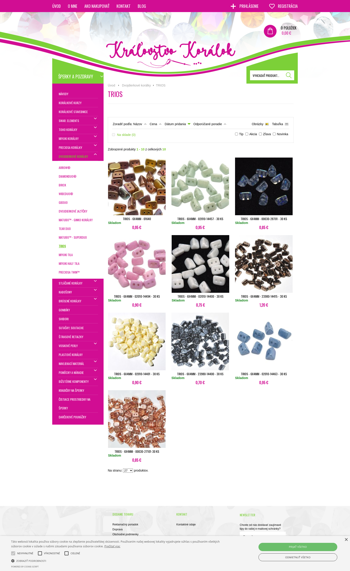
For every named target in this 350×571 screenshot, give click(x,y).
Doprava (117, 529)
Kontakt (124, 6)
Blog (142, 6)
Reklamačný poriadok (125, 524)
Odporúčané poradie (208, 124)
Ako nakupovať (96, 6)
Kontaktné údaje (186, 524)
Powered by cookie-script (25, 566)
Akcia (253, 134)
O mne (72, 6)
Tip (241, 134)
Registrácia (288, 6)
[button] (117, 560)
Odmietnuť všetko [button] (297, 557)
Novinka (282, 134)
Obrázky (257, 124)
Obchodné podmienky (125, 534)
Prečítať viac (112, 546)
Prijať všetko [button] (298, 546)
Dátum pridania (175, 124)
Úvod (56, 6)
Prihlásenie (249, 6)
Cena (153, 124)
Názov (137, 124)
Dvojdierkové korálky (136, 85)
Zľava (267, 134)
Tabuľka (277, 124)
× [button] (346, 540)
